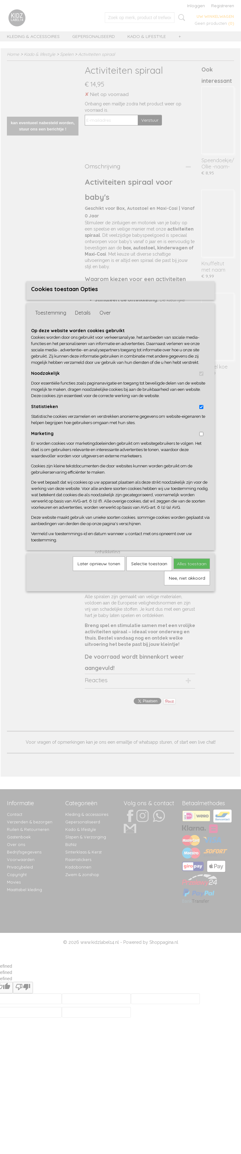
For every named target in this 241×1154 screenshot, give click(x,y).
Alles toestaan (191, 574)
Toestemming (50, 323)
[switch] (201, 384)
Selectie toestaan (149, 574)
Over (105, 323)
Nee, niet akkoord (187, 588)
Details (83, 323)
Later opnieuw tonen (99, 574)
